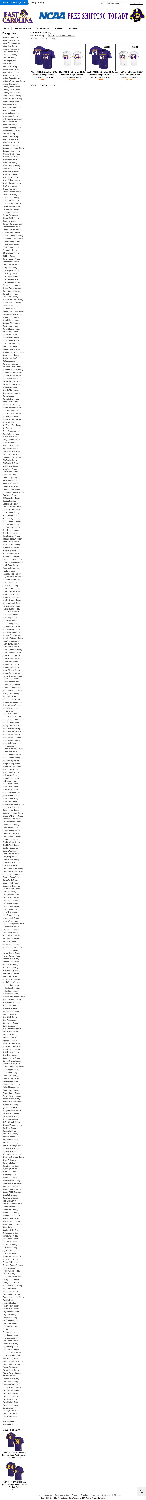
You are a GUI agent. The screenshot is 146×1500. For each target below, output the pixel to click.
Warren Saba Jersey (11, 1367)
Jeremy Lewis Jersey (11, 693)
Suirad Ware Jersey (10, 1236)
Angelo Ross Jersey (10, 84)
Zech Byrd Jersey (9, 1411)
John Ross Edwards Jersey (13, 720)
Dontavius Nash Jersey (12, 414)
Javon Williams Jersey (11, 670)
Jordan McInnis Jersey (11, 758)
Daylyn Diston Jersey (11, 355)
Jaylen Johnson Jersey (11, 682)
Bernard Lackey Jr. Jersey (13, 131)
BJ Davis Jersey (9, 134)
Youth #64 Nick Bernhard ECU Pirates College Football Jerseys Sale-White (129, 74)
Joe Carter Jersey (9, 711)
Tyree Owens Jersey (11, 1350)
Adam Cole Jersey (10, 46)
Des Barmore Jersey (11, 387)
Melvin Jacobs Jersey (11, 982)
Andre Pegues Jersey (11, 75)
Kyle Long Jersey (9, 892)
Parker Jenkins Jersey (11, 1084)
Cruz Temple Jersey (10, 297)
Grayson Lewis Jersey (11, 527)
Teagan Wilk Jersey (10, 1262)
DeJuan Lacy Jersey (11, 361)
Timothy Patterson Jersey (12, 1277)
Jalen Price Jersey (10, 621)
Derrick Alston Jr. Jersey (12, 381)
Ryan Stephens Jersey (11, 1180)
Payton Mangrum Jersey (12, 1096)
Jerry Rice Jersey (9, 696)
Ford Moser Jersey (10, 495)
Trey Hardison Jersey (11, 1312)
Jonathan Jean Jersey (11, 734)
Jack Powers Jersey (10, 586)
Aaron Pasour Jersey (11, 40)
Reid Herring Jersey (10, 1134)
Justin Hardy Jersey (10, 801)
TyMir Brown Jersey (10, 1344)
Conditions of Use (62, 1495)
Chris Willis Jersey (10, 250)
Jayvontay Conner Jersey (12, 688)
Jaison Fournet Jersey (11, 609)
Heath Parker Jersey (11, 542)
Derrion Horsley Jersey (11, 384)
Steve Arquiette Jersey (11, 1233)
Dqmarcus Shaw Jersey (12, 419)
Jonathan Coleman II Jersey (13, 731)
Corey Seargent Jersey (12, 291)
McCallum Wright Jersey (12, 979)
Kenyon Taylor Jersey (11, 854)
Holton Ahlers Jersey (11, 548)
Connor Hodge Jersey (11, 285)
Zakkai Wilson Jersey (11, 1402)
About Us (48, 1495)
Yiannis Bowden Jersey (12, 1388)
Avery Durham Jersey (11, 113)
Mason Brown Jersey (11, 959)
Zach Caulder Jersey (11, 1390)
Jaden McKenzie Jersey (12, 603)
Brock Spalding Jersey (11, 166)
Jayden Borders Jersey (12, 673)
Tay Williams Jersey (10, 1259)
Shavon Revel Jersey (11, 1218)
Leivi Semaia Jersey (10, 909)
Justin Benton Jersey (11, 796)
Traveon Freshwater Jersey (13, 1297)
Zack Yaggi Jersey (10, 1399)
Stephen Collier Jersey (11, 1230)
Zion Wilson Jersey (10, 1417)
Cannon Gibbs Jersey (11, 212)
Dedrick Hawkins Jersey (12, 358)
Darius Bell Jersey (10, 335)
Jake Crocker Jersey (11, 612)
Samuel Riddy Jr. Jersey (12, 1192)
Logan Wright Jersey (11, 921)
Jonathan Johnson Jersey (13, 737)
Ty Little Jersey (8, 1329)
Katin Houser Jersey (10, 828)
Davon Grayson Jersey (11, 349)
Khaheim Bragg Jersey (11, 877)
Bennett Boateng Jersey (12, 128)
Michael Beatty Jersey (11, 988)
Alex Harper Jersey (10, 61)
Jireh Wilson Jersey (10, 708)
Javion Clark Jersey (10, 661)
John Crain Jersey (10, 714)
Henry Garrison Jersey (11, 545)
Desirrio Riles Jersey (11, 390)
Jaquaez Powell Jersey (12, 635)
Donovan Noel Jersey (11, 411)
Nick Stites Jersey (9, 1038)
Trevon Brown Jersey (11, 1306)
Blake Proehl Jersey (10, 136)
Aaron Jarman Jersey (11, 37)
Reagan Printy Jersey (11, 1131)
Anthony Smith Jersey (11, 90)
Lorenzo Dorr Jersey (11, 927)
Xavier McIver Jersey (11, 1379)
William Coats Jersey (11, 1370)
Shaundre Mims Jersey (12, 1215)
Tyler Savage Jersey (11, 1338)
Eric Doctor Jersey (10, 460)
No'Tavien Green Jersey (12, 1046)
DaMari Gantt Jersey (11, 317)
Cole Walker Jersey (10, 276)
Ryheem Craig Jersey (11, 1186)
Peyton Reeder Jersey (11, 1099)
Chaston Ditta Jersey (11, 247)
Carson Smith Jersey (11, 218)
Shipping (84, 1495)
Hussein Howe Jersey (11, 553)
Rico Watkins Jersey (10, 1143)
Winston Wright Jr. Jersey (12, 1373)
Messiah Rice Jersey (11, 985)
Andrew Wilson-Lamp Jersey (14, 81)
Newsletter (95, 1495)
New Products (43, 28)
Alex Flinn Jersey (9, 58)
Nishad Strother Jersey (11, 1043)
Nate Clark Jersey (9, 1020)
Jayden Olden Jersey (11, 679)
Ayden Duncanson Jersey (13, 119)
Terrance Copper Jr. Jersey (13, 1265)
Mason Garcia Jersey (11, 962)
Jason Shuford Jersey (11, 658)
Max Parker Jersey (10, 976)
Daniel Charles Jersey (11, 329)
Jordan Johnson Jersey (12, 755)
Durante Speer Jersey (11, 434)
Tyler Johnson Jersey (11, 1335)
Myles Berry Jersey (10, 1014)
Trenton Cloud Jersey (11, 1303)
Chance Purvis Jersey (11, 233)
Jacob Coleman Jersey (11, 591)
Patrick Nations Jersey (11, 1093)
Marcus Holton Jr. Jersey (12, 947)
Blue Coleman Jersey (11, 139)
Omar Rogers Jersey (11, 1070)
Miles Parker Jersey (10, 1008)
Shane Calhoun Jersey (11, 1207)
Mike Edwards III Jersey (12, 1000)
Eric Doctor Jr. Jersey (11, 463)
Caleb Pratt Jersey (10, 195)
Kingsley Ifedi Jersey (11, 883)
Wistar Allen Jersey (10, 1376)
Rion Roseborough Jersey (13, 1146)
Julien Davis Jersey (10, 787)
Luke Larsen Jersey (10, 933)
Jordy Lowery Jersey (11, 761)
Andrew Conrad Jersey (11, 78)
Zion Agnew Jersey (10, 1414)
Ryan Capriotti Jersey (11, 1169)
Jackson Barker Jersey (11, 588)
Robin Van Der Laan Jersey (13, 1157)
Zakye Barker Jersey (11, 1405)
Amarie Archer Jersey (11, 69)
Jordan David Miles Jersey (13, 749)
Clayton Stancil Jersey (11, 259)
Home (6, 28)
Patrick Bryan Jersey (11, 1090)
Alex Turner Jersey (10, 66)
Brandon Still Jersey (10, 157)
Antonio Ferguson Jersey (12, 99)
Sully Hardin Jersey (10, 1239)
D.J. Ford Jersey (9, 309)
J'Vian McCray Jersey (11, 568)
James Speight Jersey (11, 629)
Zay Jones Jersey (9, 1408)
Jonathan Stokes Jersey (12, 743)
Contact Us (73, 28)
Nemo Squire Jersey (11, 1026)
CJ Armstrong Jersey (11, 253)
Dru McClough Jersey (11, 431)
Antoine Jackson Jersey (12, 96)
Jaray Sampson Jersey (11, 641)
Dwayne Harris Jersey (11, 440)
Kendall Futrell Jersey (11, 839)
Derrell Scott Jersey (10, 379)
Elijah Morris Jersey (10, 449)
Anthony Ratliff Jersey (11, 87)
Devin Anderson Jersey (12, 393)
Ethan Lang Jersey (10, 478)
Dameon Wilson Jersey (12, 323)
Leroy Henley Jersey (11, 912)
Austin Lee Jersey (9, 110)
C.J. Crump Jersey (10, 186)
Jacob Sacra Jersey (10, 594)
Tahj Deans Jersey (10, 1245)
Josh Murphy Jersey (10, 775)
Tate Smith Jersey (9, 1253)
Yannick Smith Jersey (11, 1385)
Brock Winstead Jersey (12, 169)
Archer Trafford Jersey (11, 101)
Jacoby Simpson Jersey (12, 600)
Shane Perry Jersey (10, 1210)
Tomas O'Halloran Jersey (12, 1285)
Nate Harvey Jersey (10, 1023)
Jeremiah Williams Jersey (12, 691)
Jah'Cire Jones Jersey (11, 606)
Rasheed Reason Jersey (12, 1125)
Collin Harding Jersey (11, 279)
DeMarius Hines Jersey (12, 367)
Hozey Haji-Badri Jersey (12, 551)
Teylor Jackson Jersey (11, 1271)
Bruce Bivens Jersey (11, 171)
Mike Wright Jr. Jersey (11, 1003)
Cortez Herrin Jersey (11, 294)
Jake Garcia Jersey (10, 615)
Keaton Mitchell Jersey (11, 833)
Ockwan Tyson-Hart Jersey (13, 1067)
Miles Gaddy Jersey (10, 1006)
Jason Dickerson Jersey (12, 653)
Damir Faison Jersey (11, 326)
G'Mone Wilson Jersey (11, 498)
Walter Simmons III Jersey (13, 1361)
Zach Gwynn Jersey (10, 1393)
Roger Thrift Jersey (10, 1160)
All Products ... (9, 1425)
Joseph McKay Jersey (11, 763)
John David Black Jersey (12, 717)
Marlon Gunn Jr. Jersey (12, 956)
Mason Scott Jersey (10, 965)
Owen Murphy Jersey (11, 1078)
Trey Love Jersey (9, 1315)
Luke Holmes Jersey (11, 930)
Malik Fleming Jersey (11, 938)
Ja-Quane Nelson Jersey (12, 580)
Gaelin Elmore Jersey (11, 501)
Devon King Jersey (10, 396)
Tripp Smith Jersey (10, 1318)
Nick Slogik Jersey (10, 1035)
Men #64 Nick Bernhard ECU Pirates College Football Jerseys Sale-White (72, 74)
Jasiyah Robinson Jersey (12, 650)
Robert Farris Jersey (11, 1148)
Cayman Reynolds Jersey (13, 224)
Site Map (117, 1495)
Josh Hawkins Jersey (11, 772)
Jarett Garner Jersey (11, 647)
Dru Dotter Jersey (9, 428)
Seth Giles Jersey (9, 1201)
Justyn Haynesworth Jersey (13, 804)
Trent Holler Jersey (10, 1300)
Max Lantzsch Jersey (11, 973)
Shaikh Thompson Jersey (12, 1204)
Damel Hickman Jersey (12, 320)
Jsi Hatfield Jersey (10, 781)
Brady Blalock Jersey (11, 142)
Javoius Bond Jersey (11, 667)
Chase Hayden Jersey (11, 241)
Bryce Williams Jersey (11, 180)
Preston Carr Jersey (10, 1105)
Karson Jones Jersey (11, 825)
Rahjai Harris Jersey (10, 1116)
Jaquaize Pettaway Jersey (13, 638)
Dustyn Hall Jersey (10, 437)
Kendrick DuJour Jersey (12, 848)
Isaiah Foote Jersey (10, 565)
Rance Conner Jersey (11, 1119)
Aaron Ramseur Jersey (12, 43)
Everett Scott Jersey (10, 486)
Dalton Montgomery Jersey (13, 311)
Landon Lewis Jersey (11, 906)
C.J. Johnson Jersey (11, 189)
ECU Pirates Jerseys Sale (63, 1498)
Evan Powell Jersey (10, 484)
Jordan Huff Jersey (10, 752)
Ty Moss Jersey (9, 1332)
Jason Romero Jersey (11, 656)
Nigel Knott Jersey (10, 1041)
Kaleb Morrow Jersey (11, 810)
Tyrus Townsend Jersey (12, 1355)
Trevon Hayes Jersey (11, 1309)
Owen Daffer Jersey (10, 1076)
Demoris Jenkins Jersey (12, 373)
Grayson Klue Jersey (11, 524)
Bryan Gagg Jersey (10, 174)
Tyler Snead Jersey (10, 1341)
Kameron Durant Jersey (12, 819)
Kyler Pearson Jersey (11, 895)
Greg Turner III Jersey (11, 530)
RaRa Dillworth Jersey (11, 1122)
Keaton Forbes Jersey (11, 831)
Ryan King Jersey (9, 1175)
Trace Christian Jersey (11, 1294)
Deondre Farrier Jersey (12, 376)
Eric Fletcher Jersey (10, 466)
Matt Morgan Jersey (10, 968)
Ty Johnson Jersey (10, 1326)
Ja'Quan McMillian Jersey (12, 577)
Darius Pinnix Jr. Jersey (12, 341)
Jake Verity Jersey (10, 618)
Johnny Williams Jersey (12, 726)
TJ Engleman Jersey (11, 1280)
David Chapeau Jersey (11, 344)
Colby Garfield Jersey (11, 265)
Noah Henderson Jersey (12, 1049)
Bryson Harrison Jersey (12, 183)
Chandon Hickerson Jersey (13, 239)
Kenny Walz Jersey (10, 851)
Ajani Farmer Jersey (10, 52)
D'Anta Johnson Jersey (12, 303)
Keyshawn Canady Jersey (13, 868)
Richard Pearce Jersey (11, 1137)
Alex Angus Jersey (10, 55)
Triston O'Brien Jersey (11, 1320)
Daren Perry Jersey (10, 332)
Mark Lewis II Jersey (11, 950)
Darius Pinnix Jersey (11, 338)
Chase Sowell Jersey (11, 244)
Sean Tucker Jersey (10, 1198)
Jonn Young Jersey (10, 746)
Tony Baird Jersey (9, 1288)
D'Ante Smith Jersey (10, 306)
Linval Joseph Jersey (11, 918)
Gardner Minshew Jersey (12, 507)
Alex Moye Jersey (9, 64)
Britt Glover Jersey (10, 163)
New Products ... (9, 1422)
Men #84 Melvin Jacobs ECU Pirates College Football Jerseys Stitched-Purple (14, 1483)
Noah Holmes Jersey (11, 1052)
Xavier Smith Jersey (10, 1382)
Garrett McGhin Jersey (11, 510)
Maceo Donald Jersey (11, 936)
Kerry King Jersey (9, 857)
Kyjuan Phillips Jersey (11, 889)
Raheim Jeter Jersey (11, 1113)
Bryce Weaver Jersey (11, 177)
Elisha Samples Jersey (11, 454)
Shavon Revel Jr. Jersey (12, 1221)
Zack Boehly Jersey (10, 1396)
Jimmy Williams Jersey (11, 705)
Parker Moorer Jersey (11, 1087)
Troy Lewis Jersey (10, 1323)
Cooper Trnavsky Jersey (12, 288)
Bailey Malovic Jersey (11, 122)
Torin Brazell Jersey (10, 1291)
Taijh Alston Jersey (10, 1248)
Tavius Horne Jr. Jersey (12, 1256)
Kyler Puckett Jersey (11, 898)
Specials (59, 28)
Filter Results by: (37, 35)
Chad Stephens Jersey (11, 227)
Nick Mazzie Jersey (10, 1032)
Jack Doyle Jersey (10, 583)
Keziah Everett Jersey (11, 874)
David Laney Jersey (10, 346)
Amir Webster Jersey (11, 72)
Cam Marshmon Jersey (12, 204)
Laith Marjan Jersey (10, 903)
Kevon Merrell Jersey (11, 860)
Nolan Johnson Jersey (11, 1058)
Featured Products (23, 28)
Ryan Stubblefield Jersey (12, 1183)
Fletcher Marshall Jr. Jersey (13, 492)
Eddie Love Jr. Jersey (11, 446)
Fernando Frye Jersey (11, 489)
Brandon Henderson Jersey (13, 148)
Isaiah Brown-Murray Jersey (13, 562)
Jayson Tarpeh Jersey (11, 685)
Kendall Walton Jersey (11, 842)
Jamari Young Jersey (11, 623)
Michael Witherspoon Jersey (14, 997)
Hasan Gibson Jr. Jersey (12, 539)
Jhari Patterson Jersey (11, 699)
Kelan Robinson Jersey (12, 836)
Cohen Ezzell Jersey (11, 262)
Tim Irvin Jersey (9, 1274)
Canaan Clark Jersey (11, 209)
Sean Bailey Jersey (10, 1195)
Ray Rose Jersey (9, 1128)
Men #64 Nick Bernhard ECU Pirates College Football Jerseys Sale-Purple (44, 74)
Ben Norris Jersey (9, 125)
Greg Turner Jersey (10, 533)
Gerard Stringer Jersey (11, 518)
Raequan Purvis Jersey (12, 1111)
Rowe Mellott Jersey (10, 1163)
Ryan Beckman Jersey (11, 1166)
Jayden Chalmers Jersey (12, 676)
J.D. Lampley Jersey (11, 571)
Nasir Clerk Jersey (10, 1017)
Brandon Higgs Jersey (11, 151)
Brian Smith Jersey (10, 160)
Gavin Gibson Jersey (11, 513)
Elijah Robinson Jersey (11, 451)
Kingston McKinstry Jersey (13, 886)
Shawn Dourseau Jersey (12, 1224)
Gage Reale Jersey (10, 504)
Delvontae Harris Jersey (12, 364)
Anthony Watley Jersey (11, 93)
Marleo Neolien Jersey (11, 953)
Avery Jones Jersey (10, 116)
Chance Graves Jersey (11, 230)
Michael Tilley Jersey (11, 994)
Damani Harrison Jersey (12, 314)
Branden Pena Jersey (11, 145)
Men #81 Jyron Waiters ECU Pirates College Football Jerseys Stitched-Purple (14, 1454)
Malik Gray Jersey (10, 941)
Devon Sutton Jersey (11, 399)
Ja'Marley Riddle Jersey (12, 574)
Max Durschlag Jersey (11, 971)
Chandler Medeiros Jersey (13, 236)
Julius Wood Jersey (10, 790)
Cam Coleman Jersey (11, 201)
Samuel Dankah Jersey (12, 1189)
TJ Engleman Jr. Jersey (12, 1283)
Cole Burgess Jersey (11, 271)
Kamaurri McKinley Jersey (13, 816)
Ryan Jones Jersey (10, 1172)
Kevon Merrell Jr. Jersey (12, 863)
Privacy (75, 1495)
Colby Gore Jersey (10, 268)
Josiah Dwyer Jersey (11, 778)
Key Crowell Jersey (10, 866)
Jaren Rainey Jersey (11, 644)
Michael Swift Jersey (11, 991)
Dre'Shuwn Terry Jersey (12, 425)
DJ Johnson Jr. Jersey (11, 405)
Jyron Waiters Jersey (11, 807)
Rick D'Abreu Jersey (10, 1140)
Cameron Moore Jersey (12, 206)
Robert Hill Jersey (9, 1151)
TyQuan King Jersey (10, 1347)
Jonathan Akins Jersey (11, 728)
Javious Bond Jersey (11, 664)
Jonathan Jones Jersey (12, 740)
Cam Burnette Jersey (11, 198)
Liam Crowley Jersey (11, 915)
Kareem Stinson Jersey (12, 822)
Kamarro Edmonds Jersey (13, 813)
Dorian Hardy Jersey (11, 416)
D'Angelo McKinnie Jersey (13, 300)
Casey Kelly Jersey (10, 221)
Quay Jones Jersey (10, 1108)
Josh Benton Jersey (10, 769)
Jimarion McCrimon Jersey (13, 702)
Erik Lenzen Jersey (10, 475)
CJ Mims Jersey (9, 256)
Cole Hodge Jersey (10, 274)
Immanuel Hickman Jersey (13, 559)
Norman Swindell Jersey (12, 1061)
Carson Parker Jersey (11, 215)
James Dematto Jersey (12, 626)
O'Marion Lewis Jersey (11, 1064)
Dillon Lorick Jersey (10, 402)
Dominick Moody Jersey (12, 408)
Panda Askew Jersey (11, 1081)
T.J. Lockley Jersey (10, 1242)
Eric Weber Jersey (10, 469)
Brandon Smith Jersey (11, 154)
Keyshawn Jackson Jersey (13, 871)
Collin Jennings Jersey (11, 282)
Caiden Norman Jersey (12, 192)
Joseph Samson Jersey (12, 766)
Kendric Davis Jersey (11, 845)
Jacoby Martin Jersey (11, 597)
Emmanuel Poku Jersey (12, 457)
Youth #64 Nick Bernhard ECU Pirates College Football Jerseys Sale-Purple (100, 74)
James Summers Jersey (12, 632)
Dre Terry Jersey (9, 422)
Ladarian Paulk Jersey (11, 901)
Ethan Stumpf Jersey (11, 481)
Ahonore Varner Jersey (12, 49)
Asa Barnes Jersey (10, 104)
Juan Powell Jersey (10, 784)
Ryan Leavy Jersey (10, 1178)
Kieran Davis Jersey (10, 880)
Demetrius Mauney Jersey (13, 370)
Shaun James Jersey (11, 1213)
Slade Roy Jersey (9, 1227)
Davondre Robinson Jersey (13, 352)
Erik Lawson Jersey (10, 472)
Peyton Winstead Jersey (12, 1102)
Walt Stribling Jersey (11, 1358)
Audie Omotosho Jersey (12, 107)
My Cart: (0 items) (35, 2)
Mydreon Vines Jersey (11, 1011)
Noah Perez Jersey (10, 1055)
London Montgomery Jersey (13, 924)
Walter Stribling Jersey (11, 1364)
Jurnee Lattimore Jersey (12, 793)
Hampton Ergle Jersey (11, 536)
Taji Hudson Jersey (10, 1250)
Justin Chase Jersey (10, 798)
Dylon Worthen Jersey (11, 443)
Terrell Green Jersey (10, 1268)
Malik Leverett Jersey (11, 944)
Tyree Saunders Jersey (12, 1353)
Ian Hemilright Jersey (11, 556)
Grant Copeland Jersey (12, 521)
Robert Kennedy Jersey (12, 1154)
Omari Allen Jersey (10, 1073)
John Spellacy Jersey (11, 723)
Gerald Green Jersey (11, 516)
